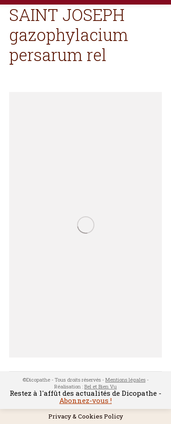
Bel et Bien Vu (100, 386)
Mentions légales (125, 379)
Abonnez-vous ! (85, 400)
